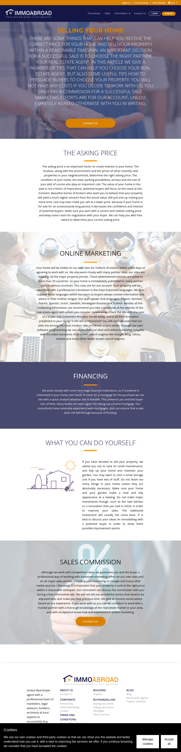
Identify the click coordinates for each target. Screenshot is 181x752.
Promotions (94, 13)
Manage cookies (147, 741)
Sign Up (169, 13)
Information (121, 13)
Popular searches (136, 701)
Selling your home (103, 707)
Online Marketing (69, 707)
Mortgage (98, 710)
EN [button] (171, 2)
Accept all (169, 741)
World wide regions (137, 698)
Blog (129, 694)
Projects (97, 694)
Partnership (141, 2)
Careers (64, 710)
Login (154, 13)
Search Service (101, 714)
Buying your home (103, 703)
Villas (107, 13)
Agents (126, 2)
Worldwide (159, 2)
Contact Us (140, 13)
